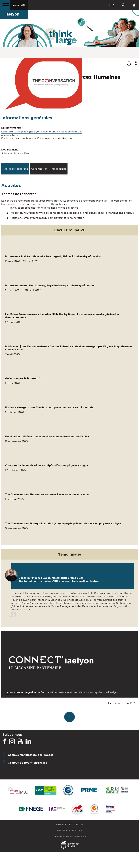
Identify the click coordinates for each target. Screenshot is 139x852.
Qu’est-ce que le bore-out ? (23, 378)
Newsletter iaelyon (69, 824)
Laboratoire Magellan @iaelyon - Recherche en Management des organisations (41, 133)
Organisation (39, 168)
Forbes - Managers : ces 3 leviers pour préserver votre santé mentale (49, 407)
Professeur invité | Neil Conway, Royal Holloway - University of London (50, 285)
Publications (58, 168)
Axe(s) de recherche (15, 168)
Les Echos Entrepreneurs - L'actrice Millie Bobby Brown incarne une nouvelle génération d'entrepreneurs (62, 316)
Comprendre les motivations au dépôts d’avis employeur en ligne (46, 465)
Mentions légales (69, 830)
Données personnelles (69, 836)
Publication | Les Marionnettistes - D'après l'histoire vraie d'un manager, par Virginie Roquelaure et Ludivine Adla (68, 348)
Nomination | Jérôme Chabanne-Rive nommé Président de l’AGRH (47, 436)
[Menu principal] (5, 5)
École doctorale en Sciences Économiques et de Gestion (36, 138)
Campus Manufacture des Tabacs (30, 754)
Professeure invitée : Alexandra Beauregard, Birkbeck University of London (53, 256)
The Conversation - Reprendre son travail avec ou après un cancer (47, 494)
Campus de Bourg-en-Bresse (27, 762)
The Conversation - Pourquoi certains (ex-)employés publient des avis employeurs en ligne (63, 523)
